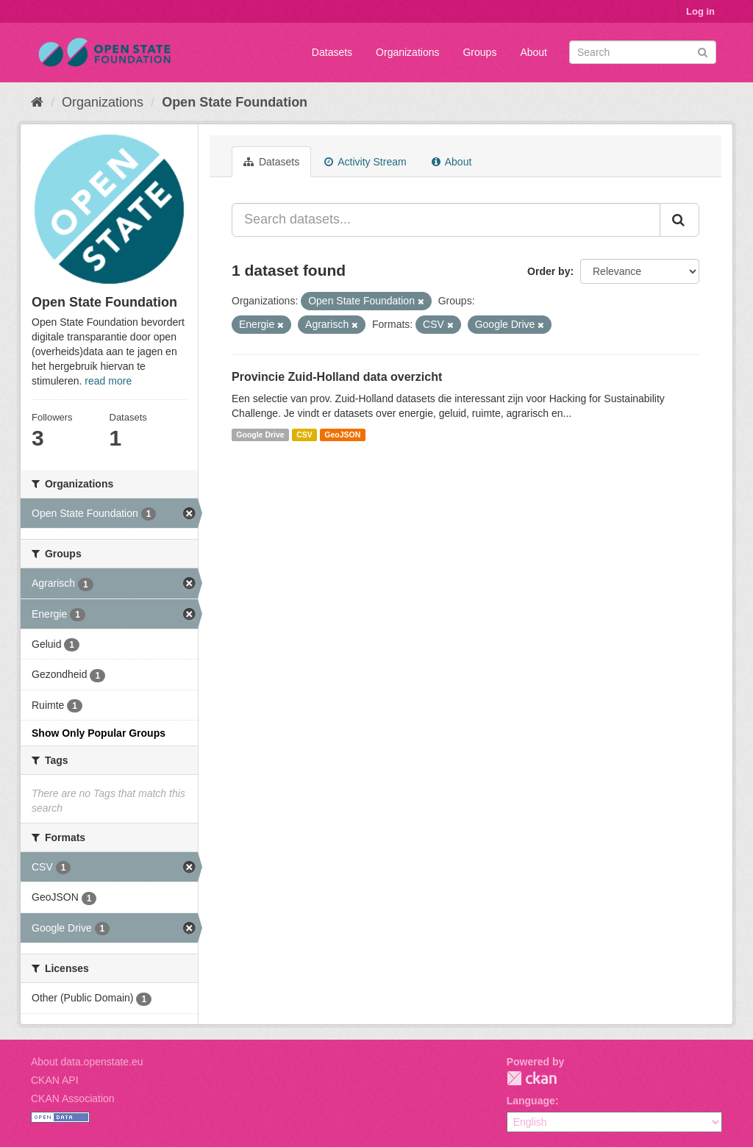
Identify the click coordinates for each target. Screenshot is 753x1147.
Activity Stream (365, 162)
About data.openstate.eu (87, 1062)
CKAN (532, 1078)
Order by (548, 271)
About (533, 52)
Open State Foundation (234, 102)
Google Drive (260, 434)
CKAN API (55, 1080)
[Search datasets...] (446, 220)
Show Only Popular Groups (98, 733)
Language (531, 1101)
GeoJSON (342, 434)
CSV (304, 434)
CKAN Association (73, 1098)
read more (108, 381)
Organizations (407, 52)
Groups (479, 52)
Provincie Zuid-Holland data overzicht (337, 377)
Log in (700, 11)
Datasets (332, 52)
